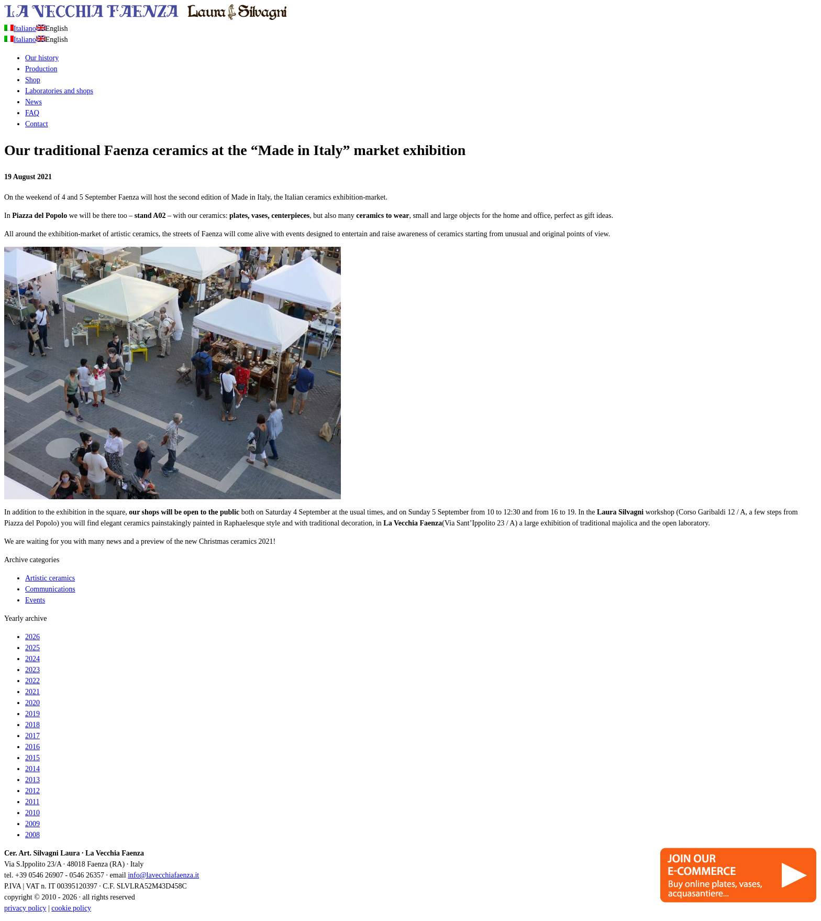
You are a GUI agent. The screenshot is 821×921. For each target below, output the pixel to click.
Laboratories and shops (59, 91)
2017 (32, 736)
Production (41, 69)
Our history (42, 58)
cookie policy (71, 908)
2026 (32, 637)
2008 (32, 835)
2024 (32, 659)
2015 (32, 758)
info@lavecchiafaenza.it (163, 875)
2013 (32, 780)
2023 (32, 670)
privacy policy (25, 908)
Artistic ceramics (50, 578)
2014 (32, 769)
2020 (32, 703)
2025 (32, 648)
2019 (32, 714)
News (33, 102)
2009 (32, 824)
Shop (32, 80)
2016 (32, 747)
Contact (36, 124)
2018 (32, 725)
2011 (32, 802)
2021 (32, 692)
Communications (50, 589)
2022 (32, 681)
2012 (32, 791)
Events (35, 600)
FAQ (32, 113)
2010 (32, 813)
